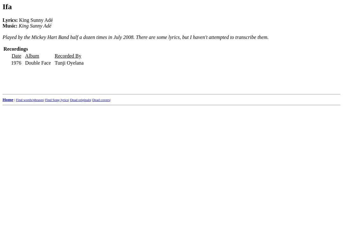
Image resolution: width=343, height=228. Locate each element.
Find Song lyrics (56, 100)
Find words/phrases (29, 100)
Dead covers (101, 100)
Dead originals (80, 100)
